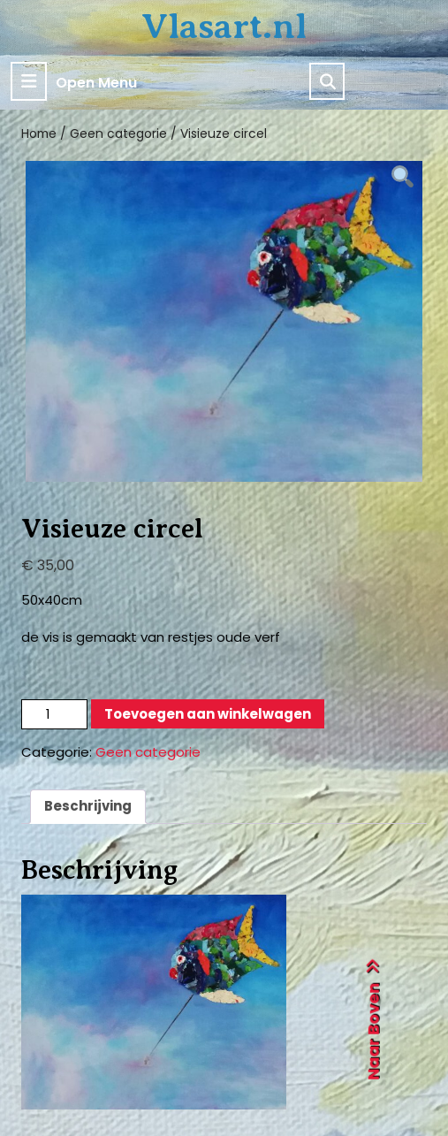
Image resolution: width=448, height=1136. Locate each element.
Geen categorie (118, 134)
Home (39, 134)
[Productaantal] (54, 714)
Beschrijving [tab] (88, 806)
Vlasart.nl (224, 26)
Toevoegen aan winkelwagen (207, 714)
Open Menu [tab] (74, 81)
